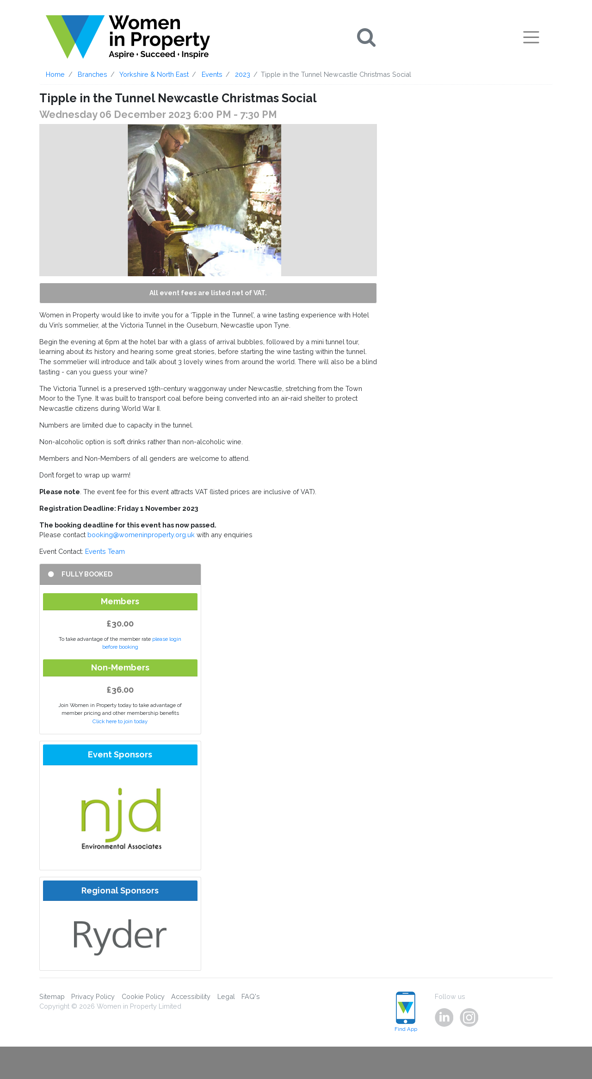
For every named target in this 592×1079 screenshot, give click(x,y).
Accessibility (190, 996)
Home (55, 74)
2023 (242, 74)
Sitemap (52, 996)
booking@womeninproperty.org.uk (141, 535)
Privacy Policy (93, 996)
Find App (406, 1012)
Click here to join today (120, 721)
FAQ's (250, 996)
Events (212, 74)
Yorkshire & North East (154, 74)
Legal (226, 996)
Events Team (105, 551)
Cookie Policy (143, 996)
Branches (92, 74)
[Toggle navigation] (531, 37)
